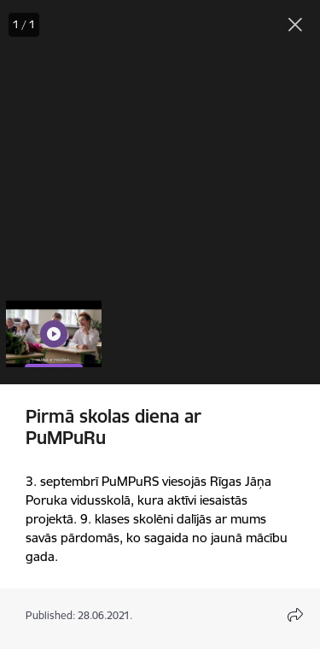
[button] (54, 334)
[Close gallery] (295, 24)
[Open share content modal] (295, 615)
